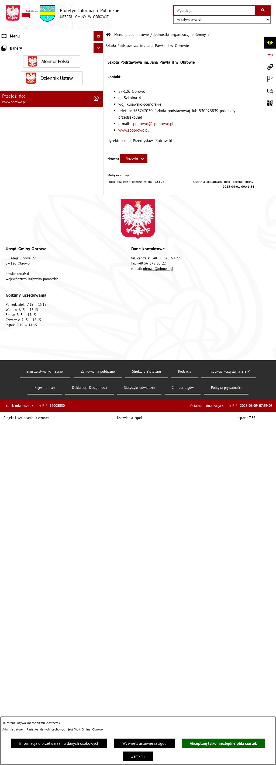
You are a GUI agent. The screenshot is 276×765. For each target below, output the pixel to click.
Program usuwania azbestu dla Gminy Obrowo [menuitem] (42, 668)
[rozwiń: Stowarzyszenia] (99, 547)
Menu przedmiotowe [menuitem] (20, 46)
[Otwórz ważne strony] (270, 79)
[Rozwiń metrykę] (133, 158)
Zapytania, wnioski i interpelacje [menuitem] (30, 638)
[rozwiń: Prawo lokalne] (99, 100)
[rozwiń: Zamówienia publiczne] (99, 377)
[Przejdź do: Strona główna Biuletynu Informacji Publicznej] (108, 35)
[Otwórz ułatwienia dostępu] (270, 42)
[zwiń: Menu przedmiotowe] (99, 46)
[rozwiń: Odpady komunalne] (99, 560)
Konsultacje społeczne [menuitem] (21, 658)
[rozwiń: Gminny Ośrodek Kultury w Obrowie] (99, 155)
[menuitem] (52, 60)
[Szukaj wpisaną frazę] (263, 10)
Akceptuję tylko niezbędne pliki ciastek (223, 743)
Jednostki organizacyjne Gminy (180, 34)
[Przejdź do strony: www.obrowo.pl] (270, 67)
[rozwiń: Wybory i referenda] (99, 679)
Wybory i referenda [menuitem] (19, 679)
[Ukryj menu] (99, 36)
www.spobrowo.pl (133, 130)
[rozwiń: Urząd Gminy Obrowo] (99, 87)
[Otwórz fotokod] (270, 103)
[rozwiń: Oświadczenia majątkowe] (99, 418)
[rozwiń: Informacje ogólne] (99, 59)
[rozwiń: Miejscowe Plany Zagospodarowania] (99, 472)
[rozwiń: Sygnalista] (99, 715)
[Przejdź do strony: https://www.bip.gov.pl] (270, 55)
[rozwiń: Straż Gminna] (99, 350)
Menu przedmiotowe (131, 34)
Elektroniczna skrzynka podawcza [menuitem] (31, 648)
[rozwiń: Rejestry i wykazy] (99, 574)
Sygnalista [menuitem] (10, 715)
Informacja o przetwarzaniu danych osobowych (59, 743)
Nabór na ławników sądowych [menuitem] (28, 689)
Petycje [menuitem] (8, 628)
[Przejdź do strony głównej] (63, 13)
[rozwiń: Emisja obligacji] (99, 588)
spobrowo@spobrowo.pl (152, 123)
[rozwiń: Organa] (99, 73)
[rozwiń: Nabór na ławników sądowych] (99, 689)
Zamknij (138, 756)
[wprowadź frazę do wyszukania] (214, 10)
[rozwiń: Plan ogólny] (99, 486)
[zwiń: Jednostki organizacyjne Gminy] (99, 141)
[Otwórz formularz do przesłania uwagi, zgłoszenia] (270, 91)
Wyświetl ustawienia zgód (144, 743)
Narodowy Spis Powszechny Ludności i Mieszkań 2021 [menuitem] (45, 702)
